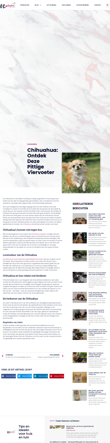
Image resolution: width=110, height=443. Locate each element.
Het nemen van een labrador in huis (96, 234)
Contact (97, 5)
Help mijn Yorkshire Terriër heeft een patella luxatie (96, 355)
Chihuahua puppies (39, 234)
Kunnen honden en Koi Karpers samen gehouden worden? (97, 253)
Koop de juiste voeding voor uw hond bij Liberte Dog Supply (98, 294)
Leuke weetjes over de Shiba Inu (97, 373)
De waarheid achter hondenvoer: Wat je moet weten (96, 312)
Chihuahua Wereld (30, 224)
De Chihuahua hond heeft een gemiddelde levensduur (23, 259)
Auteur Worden (82, 5)
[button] (107, 5)
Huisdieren (32, 144)
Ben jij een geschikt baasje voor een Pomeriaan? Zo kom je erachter (97, 393)
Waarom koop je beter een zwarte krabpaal (97, 274)
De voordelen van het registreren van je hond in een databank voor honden (98, 332)
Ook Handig (66, 5)
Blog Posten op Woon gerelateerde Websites (80, 427)
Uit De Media (51, 5)
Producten (24, 5)
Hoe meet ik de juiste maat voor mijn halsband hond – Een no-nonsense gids (97, 216)
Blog (38, 5)
